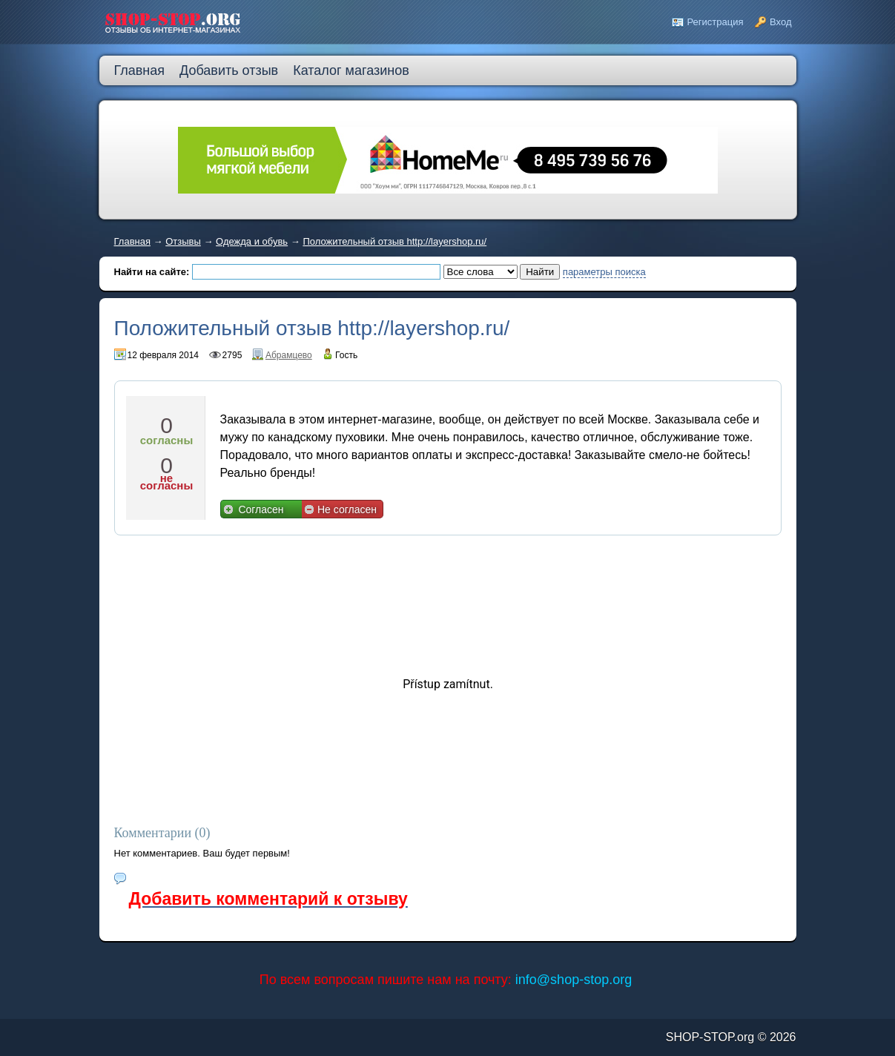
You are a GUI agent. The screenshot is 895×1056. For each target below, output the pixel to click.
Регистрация (715, 21)
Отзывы (183, 241)
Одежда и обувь (252, 241)
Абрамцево (288, 355)
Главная (132, 241)
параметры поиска (604, 271)
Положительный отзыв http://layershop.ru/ (394, 241)
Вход (780, 21)
